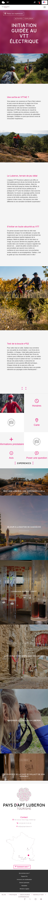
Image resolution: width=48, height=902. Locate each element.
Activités (19, 19)
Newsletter (24, 885)
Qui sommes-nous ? (24, 873)
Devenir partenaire (24, 882)
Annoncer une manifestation (24, 879)
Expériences (23, 897)
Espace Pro (24, 876)
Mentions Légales (24, 888)
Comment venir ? (22, 867)
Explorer (29, 19)
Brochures (25, 894)
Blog (4, 894)
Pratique (13, 894)
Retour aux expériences (14, 13)
